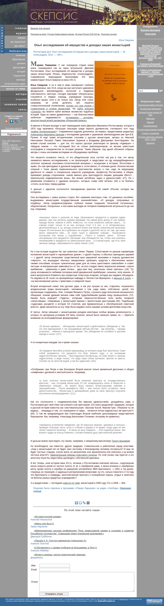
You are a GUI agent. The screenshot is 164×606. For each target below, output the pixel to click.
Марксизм (150, 119)
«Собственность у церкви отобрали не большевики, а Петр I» (65, 547)
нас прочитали (17, 42)
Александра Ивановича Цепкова (47, 134)
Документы (37, 557)
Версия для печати (40, 28)
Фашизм (150, 122)
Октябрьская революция (150, 109)
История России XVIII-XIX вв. (87, 34)
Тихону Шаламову (121, 441)
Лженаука (150, 143)
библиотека (18, 51)
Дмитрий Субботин (41, 536)
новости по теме (71, 483)
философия (19, 67)
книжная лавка (16, 104)
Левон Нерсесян (39, 526)
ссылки (21, 99)
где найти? (19, 46)
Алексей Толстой (40, 543)
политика (20, 55)
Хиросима (150, 34)
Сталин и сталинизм (150, 133)
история (21, 71)
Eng (158, 1)
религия (21, 63)
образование (18, 59)
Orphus (5, 143)
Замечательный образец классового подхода (73, 455)
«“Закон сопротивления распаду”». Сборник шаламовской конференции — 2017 (150, 73)
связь (22, 109)
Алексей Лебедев (39, 550)
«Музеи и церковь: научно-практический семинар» (60, 554)
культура (20, 79)
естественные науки (15, 84)
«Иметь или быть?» (44, 523)
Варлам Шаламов (150, 30)
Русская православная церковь (60, 34)
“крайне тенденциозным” (43, 131)
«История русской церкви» (47, 516)
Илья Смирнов (126, 40)
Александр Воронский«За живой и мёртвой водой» (150, 65)
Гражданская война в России (150, 105)
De (162, 1)
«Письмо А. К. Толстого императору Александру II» (60, 540)
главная (21, 28)
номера (21, 38)
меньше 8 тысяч (122, 278)
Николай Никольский (41, 519)
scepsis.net (123, 599)
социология (19, 75)
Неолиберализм (150, 126)
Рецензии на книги (38, 34)
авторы (21, 94)
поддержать (2, 39)
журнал (21, 33)
